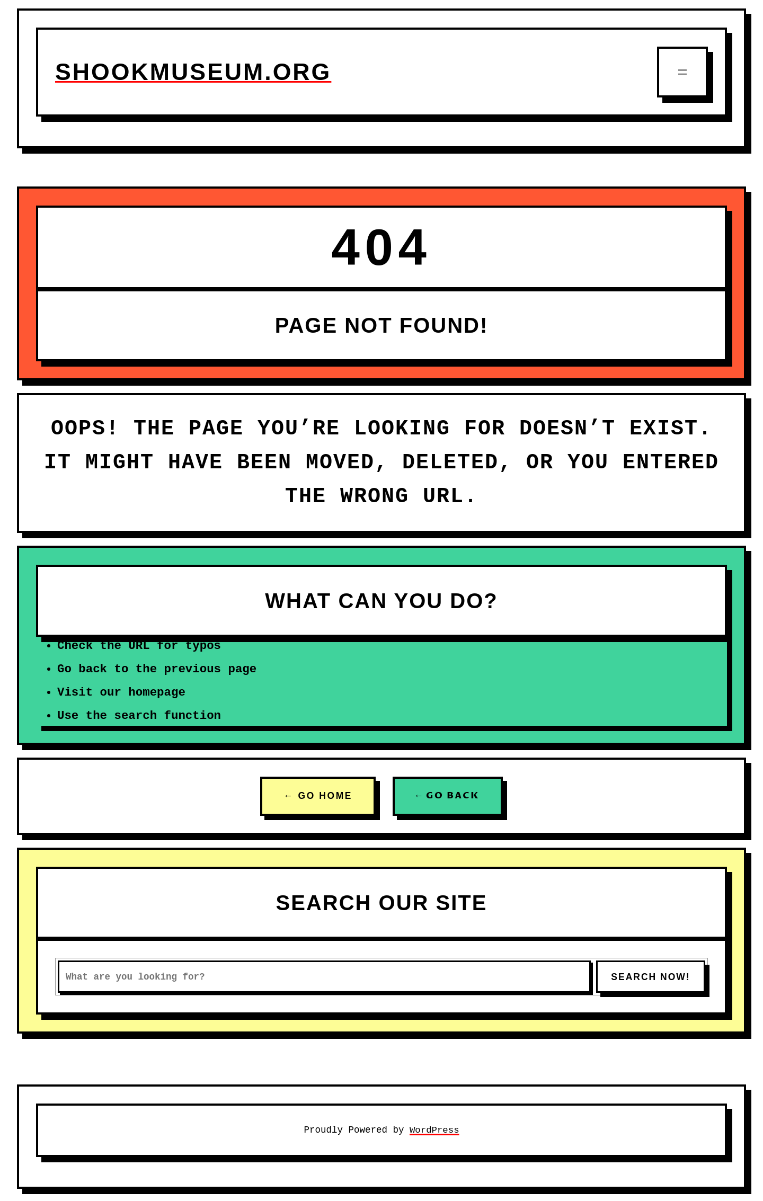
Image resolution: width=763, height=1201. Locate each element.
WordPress (435, 1130)
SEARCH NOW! (650, 977)
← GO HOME (317, 796)
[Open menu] (682, 72)
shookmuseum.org (195, 71)
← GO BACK (448, 796)
